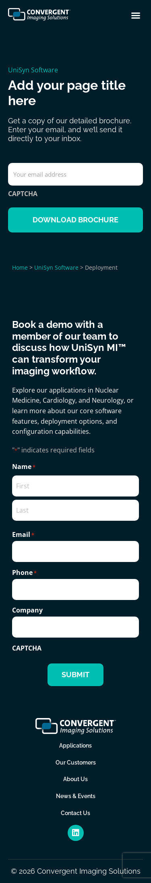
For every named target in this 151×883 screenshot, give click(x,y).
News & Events (75, 796)
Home (20, 267)
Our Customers (76, 762)
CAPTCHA (22, 193)
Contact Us (75, 813)
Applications (75, 745)
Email (23, 534)
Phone (24, 572)
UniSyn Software (33, 69)
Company (27, 610)
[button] (135, 15)
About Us (75, 779)
